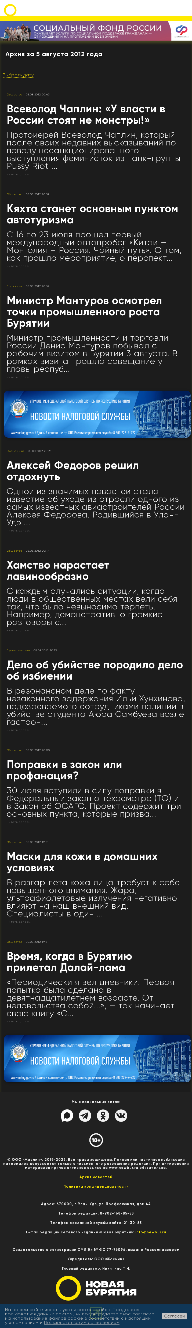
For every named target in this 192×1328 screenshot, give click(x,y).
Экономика (15, 450)
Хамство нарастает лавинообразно (58, 570)
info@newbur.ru (150, 1232)
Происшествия (18, 650)
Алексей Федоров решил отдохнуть (73, 471)
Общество (14, 94)
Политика (14, 286)
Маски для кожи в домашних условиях (82, 862)
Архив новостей (96, 1177)
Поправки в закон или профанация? (64, 770)
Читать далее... (19, 174)
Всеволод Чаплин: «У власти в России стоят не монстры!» (86, 114)
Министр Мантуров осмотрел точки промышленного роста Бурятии (84, 312)
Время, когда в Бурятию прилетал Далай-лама (69, 961)
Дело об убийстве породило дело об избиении (95, 670)
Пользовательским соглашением (81, 1322)
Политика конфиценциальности (96, 1186)
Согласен (174, 1316)
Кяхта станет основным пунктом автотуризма (92, 214)
